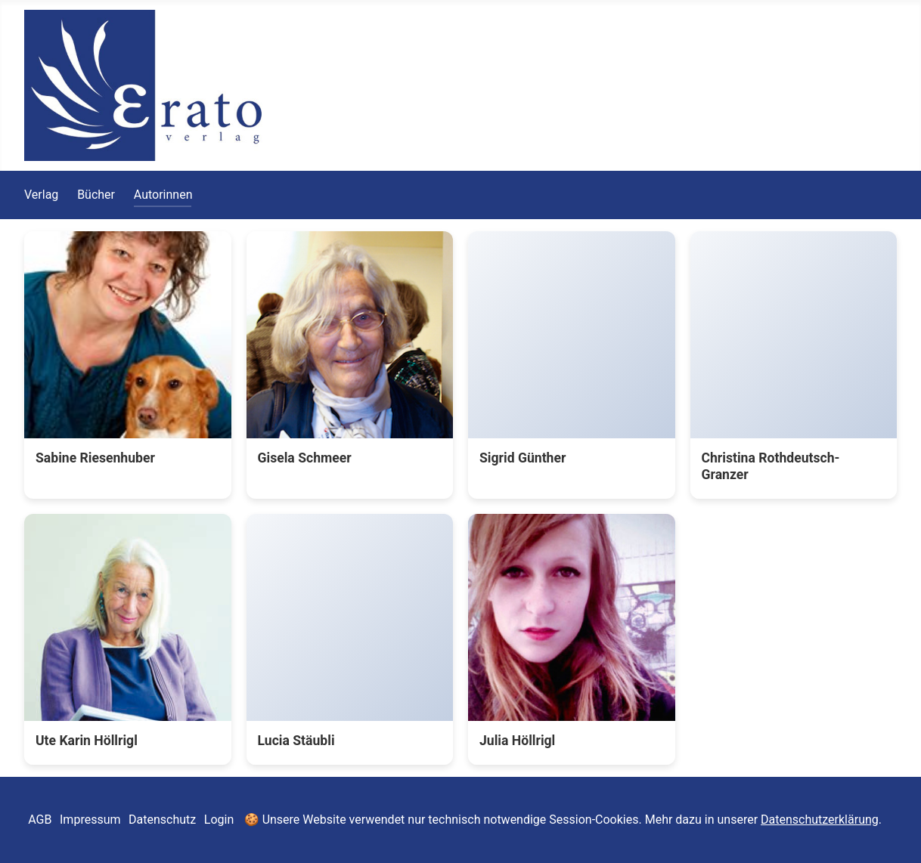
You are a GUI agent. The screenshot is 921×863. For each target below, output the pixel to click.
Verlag (41, 194)
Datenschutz (162, 819)
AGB (39, 819)
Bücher (96, 194)
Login (219, 819)
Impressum (90, 819)
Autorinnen (163, 194)
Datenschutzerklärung (820, 819)
